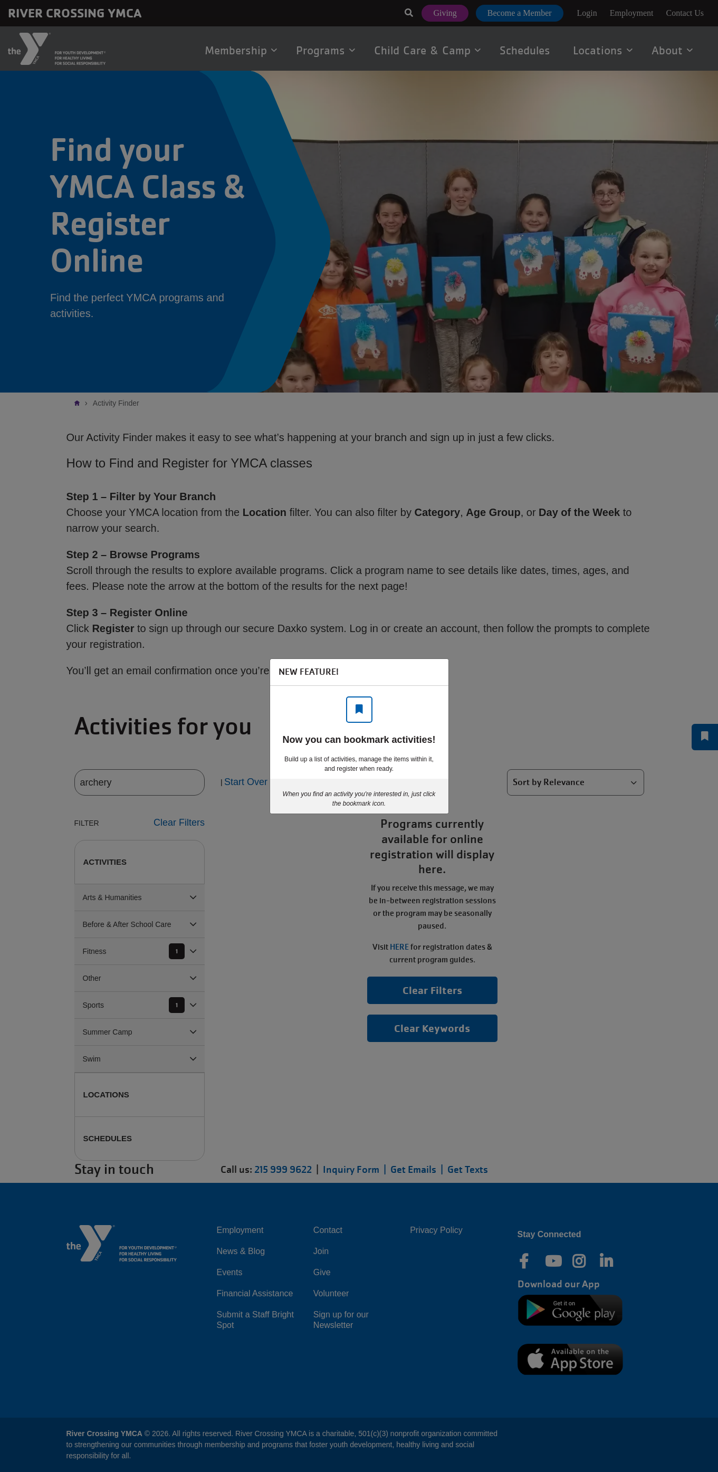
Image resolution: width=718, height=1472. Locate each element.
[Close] (435, 672)
